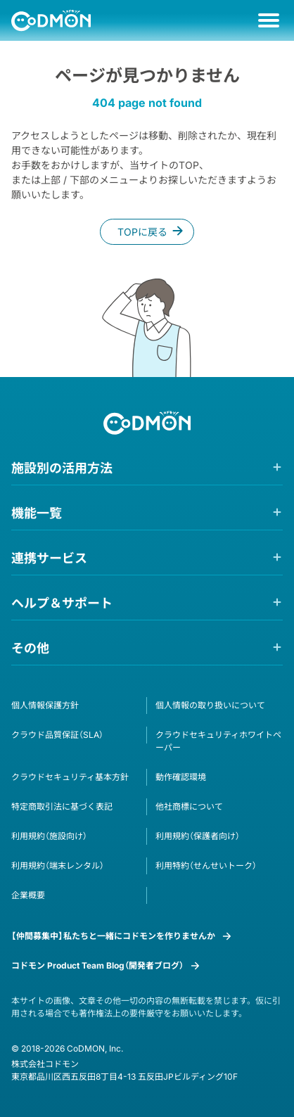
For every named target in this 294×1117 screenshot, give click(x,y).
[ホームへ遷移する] (51, 20)
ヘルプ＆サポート (62, 603)
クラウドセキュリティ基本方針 (70, 777)
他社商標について (189, 806)
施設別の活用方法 (62, 468)
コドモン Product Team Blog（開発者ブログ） (97, 965)
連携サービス (49, 558)
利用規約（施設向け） (49, 836)
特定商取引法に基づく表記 (62, 806)
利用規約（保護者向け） (197, 836)
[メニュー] (269, 20)
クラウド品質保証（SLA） (57, 734)
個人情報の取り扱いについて (210, 705)
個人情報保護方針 (45, 705)
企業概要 (28, 895)
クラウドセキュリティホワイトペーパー (218, 741)
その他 (30, 648)
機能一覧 (36, 513)
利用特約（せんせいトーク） (206, 865)
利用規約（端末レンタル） (57, 865)
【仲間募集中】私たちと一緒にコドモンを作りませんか (113, 936)
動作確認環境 (180, 777)
